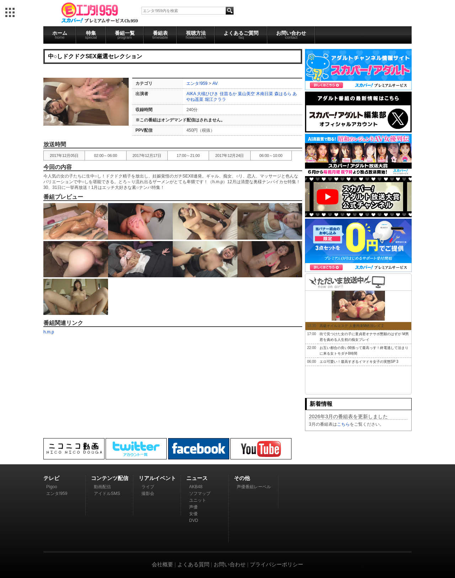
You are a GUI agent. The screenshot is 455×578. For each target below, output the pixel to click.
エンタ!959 (196, 83)
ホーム (59, 34)
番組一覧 (125, 34)
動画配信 (102, 486)
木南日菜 (264, 93)
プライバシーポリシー (276, 564)
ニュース (197, 478)
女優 (193, 513)
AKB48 (195, 486)
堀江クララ (215, 99)
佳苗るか (228, 93)
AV (215, 83)
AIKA (191, 93)
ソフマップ (199, 493)
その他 (242, 478)
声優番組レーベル (254, 486)
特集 (91, 34)
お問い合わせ (291, 34)
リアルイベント (157, 478)
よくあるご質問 (241, 34)
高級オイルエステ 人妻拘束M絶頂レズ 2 (351, 326)
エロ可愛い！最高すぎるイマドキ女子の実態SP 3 (359, 362)
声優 (193, 507)
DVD (193, 520)
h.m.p (48, 331)
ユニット (197, 500)
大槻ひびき (207, 93)
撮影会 (147, 493)
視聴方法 (196, 34)
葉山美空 (246, 93)
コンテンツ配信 (109, 478)
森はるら (282, 93)
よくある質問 (193, 564)
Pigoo (51, 486)
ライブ (147, 486)
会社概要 (162, 564)
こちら (343, 424)
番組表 (160, 34)
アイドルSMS (107, 493)
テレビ (51, 478)
